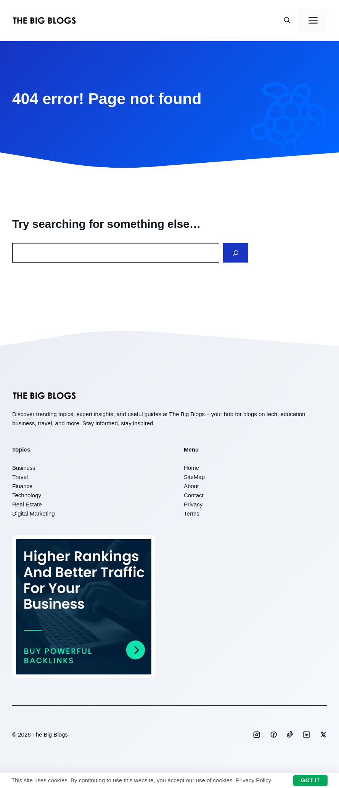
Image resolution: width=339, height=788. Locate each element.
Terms (191, 513)
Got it (310, 780)
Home (191, 467)
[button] (287, 20)
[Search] (235, 253)
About (191, 486)
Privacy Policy (253, 780)
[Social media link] (256, 734)
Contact (194, 495)
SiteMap (194, 477)
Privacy (193, 504)
